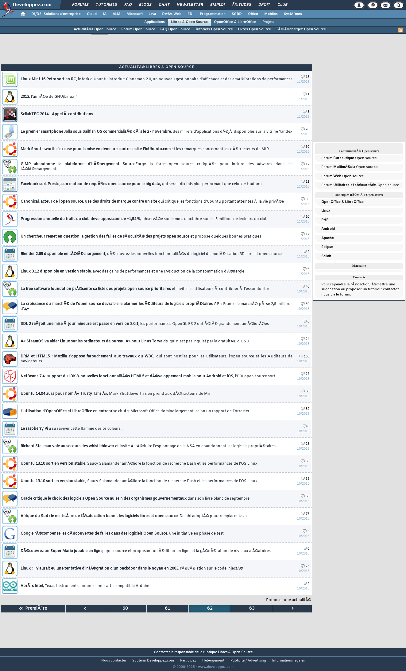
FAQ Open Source (175, 29)
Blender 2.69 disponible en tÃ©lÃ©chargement (151, 254)
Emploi (217, 4)
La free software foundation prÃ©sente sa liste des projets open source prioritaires (145, 289)
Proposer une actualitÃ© (288, 600)
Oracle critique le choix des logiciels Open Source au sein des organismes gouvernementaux (135, 498)
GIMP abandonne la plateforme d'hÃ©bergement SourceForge (156, 167)
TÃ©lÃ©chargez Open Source (301, 29)
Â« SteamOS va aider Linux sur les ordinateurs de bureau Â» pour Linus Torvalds (135, 341)
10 (305, 217)
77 (305, 514)
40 (305, 287)
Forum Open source (349, 158)
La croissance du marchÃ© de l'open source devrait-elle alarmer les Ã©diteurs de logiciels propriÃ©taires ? (156, 306)
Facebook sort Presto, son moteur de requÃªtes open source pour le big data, (141, 184)
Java (152, 14)
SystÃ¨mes (293, 14)
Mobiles (271, 14)
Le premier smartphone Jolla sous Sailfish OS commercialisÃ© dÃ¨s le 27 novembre (156, 131)
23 (305, 444)
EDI (191, 14)
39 (305, 304)
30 (305, 147)
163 (304, 357)
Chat (164, 4)
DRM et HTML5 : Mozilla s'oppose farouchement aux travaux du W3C (156, 359)
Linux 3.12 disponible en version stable (132, 271)
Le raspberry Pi (72, 428)
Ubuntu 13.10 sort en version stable (139, 463)
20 (305, 130)
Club (282, 4)
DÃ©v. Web (171, 14)
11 (305, 182)
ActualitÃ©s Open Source (95, 29)
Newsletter (189, 4)
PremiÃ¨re (33, 609)
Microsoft (134, 14)
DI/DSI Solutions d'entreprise (56, 14)
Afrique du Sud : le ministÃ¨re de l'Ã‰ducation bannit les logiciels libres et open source (134, 516)
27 (305, 374)
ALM (116, 14)
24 (305, 339)
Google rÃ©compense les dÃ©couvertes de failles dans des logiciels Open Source (122, 533)
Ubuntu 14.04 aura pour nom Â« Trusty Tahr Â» (115, 393)
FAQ (128, 4)
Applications (154, 22)
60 (125, 609)
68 (305, 392)
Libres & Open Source (189, 22)
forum (345, 294)
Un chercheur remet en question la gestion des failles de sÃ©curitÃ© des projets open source (141, 236)
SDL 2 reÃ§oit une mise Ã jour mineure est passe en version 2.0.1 (145, 324)
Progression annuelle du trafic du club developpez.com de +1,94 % (144, 219)
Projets (268, 22)
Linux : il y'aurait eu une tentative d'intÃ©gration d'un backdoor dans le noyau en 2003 (132, 568)
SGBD (237, 14)
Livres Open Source (254, 29)
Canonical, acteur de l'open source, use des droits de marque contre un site (152, 201)
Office (253, 14)
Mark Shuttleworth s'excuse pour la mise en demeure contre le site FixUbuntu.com (145, 149)
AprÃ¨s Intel (86, 586)
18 (305, 77)
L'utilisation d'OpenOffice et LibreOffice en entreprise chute (135, 411)
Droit (264, 4)
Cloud (92, 14)
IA (104, 14)
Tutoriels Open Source (214, 29)
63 (252, 609)
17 (305, 164)
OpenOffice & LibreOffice (235, 22)
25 (305, 566)
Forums (80, 4)
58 (305, 461)
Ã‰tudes (241, 4)
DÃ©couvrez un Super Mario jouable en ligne (146, 551)
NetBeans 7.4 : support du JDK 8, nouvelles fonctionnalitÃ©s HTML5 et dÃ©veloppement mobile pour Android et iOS (148, 376)
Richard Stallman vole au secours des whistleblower (148, 446)
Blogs (145, 4)
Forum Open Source (138, 29)
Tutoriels (106, 4)
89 (305, 409)
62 (210, 609)
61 (167, 609)
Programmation (213, 14)
